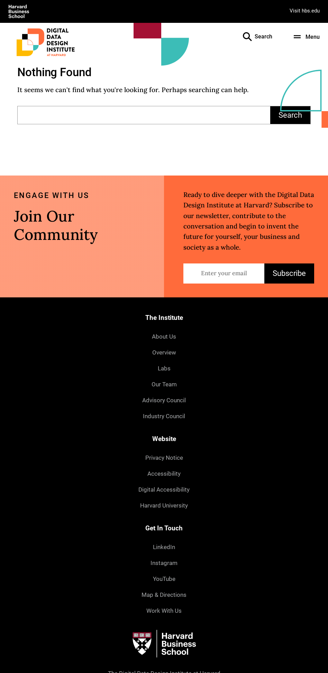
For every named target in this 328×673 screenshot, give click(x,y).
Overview (164, 352)
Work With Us (164, 610)
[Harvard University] (164, 644)
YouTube (164, 578)
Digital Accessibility (164, 489)
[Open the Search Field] (247, 36)
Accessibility (164, 473)
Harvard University (164, 505)
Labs (164, 368)
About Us (164, 336)
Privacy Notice (164, 457)
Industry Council (164, 416)
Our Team (164, 384)
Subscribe (289, 273)
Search (290, 115)
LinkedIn (164, 547)
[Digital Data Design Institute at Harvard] (45, 42)
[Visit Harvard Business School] (18, 11)
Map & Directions (164, 594)
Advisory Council (164, 400)
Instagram (164, 562)
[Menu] (305, 37)
